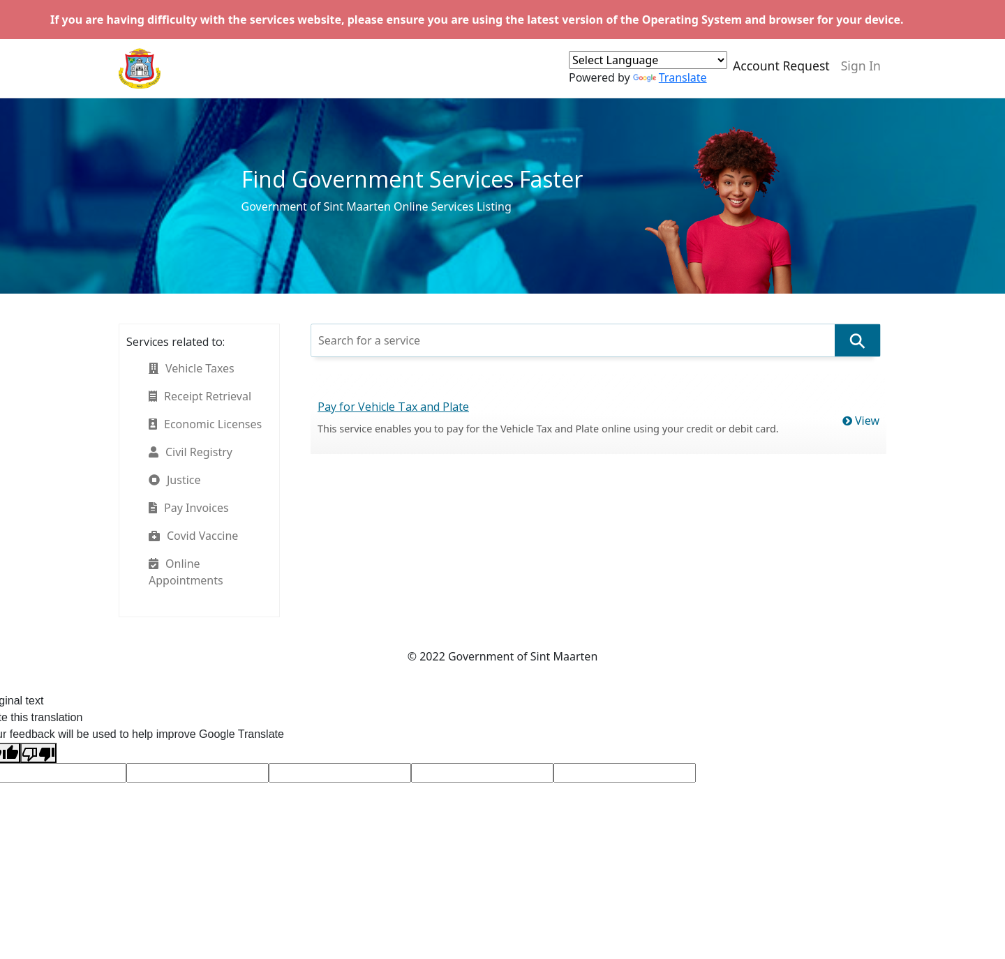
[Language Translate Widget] (648, 60)
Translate (670, 77)
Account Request (781, 65)
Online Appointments (186, 572)
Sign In (861, 65)
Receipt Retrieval (200, 396)
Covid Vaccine (193, 535)
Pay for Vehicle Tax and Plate (393, 406)
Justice (175, 480)
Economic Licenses (205, 424)
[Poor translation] (38, 753)
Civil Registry (190, 452)
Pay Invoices (189, 507)
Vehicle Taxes (191, 368)
